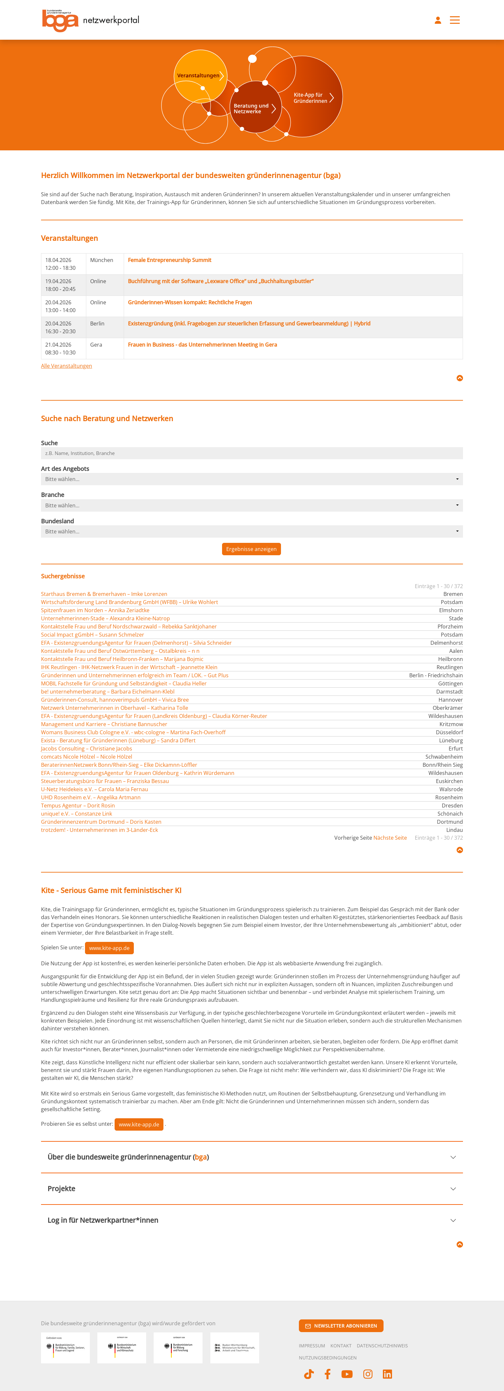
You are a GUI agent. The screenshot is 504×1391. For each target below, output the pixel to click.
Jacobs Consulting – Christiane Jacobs (86, 748)
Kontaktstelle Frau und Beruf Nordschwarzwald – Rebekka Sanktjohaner (129, 626)
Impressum (312, 1346)
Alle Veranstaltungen (66, 365)
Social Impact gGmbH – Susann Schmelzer (92, 634)
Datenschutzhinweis (382, 1346)
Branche (52, 495)
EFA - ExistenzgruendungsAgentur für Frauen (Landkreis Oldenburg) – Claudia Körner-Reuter (154, 716)
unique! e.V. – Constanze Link (76, 813)
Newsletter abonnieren (341, 1325)
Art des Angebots (65, 469)
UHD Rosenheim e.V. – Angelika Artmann (91, 797)
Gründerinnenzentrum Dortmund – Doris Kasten (101, 821)
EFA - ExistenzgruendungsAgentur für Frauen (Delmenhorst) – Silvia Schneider (136, 642)
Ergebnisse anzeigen (251, 549)
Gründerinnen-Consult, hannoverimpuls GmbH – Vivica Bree (115, 699)
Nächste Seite (390, 837)
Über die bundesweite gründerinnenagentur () (128, 1157)
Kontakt (341, 1346)
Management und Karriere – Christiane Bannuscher (104, 724)
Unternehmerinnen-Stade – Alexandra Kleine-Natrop (105, 618)
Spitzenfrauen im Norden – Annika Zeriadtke (95, 610)
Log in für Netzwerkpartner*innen (103, 1220)
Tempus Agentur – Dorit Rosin (78, 805)
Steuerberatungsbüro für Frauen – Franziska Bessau (105, 781)
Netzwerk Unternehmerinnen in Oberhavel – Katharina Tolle (114, 707)
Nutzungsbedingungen (328, 1358)
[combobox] (252, 479)
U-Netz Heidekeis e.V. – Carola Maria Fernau (94, 789)
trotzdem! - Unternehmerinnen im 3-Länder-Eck (99, 830)
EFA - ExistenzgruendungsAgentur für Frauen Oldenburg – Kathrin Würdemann (137, 773)
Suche (49, 443)
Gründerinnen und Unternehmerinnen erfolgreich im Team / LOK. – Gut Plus (135, 675)
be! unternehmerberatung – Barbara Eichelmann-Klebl (108, 691)
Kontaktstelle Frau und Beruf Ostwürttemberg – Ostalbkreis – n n (120, 651)
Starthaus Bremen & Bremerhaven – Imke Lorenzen (104, 594)
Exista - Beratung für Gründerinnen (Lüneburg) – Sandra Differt (118, 740)
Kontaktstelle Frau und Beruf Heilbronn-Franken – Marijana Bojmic (122, 659)
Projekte (61, 1188)
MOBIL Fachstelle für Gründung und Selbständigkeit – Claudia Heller (124, 683)
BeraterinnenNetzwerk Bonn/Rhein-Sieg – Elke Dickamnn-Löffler (119, 764)
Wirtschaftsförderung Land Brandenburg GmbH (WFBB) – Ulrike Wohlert (129, 602)
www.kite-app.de (109, 948)
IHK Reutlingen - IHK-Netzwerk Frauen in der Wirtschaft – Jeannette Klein (129, 667)
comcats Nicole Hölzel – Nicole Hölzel (86, 756)
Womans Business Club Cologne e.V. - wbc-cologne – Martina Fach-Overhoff (133, 732)
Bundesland (57, 521)
